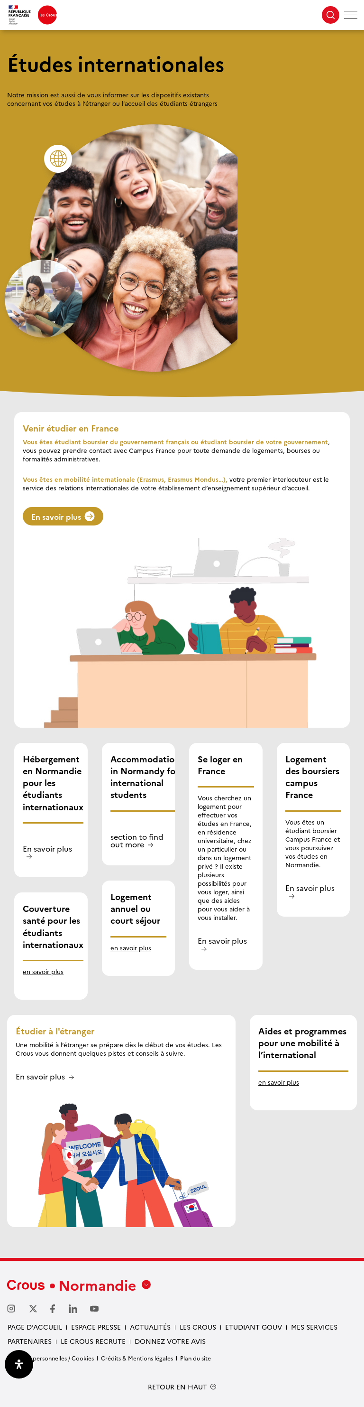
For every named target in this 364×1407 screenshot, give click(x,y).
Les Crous (198, 1327)
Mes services (314, 1327)
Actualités (150, 1327)
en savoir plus (43, 971)
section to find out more (137, 841)
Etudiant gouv (253, 1327)
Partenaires (30, 1341)
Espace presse (96, 1327)
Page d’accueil (35, 1327)
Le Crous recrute (93, 1341)
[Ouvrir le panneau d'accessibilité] (19, 1364)
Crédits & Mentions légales (137, 1358)
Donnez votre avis (170, 1341)
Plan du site (195, 1358)
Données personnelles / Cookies (50, 1358)
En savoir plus (63, 516)
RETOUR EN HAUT (177, 1386)
